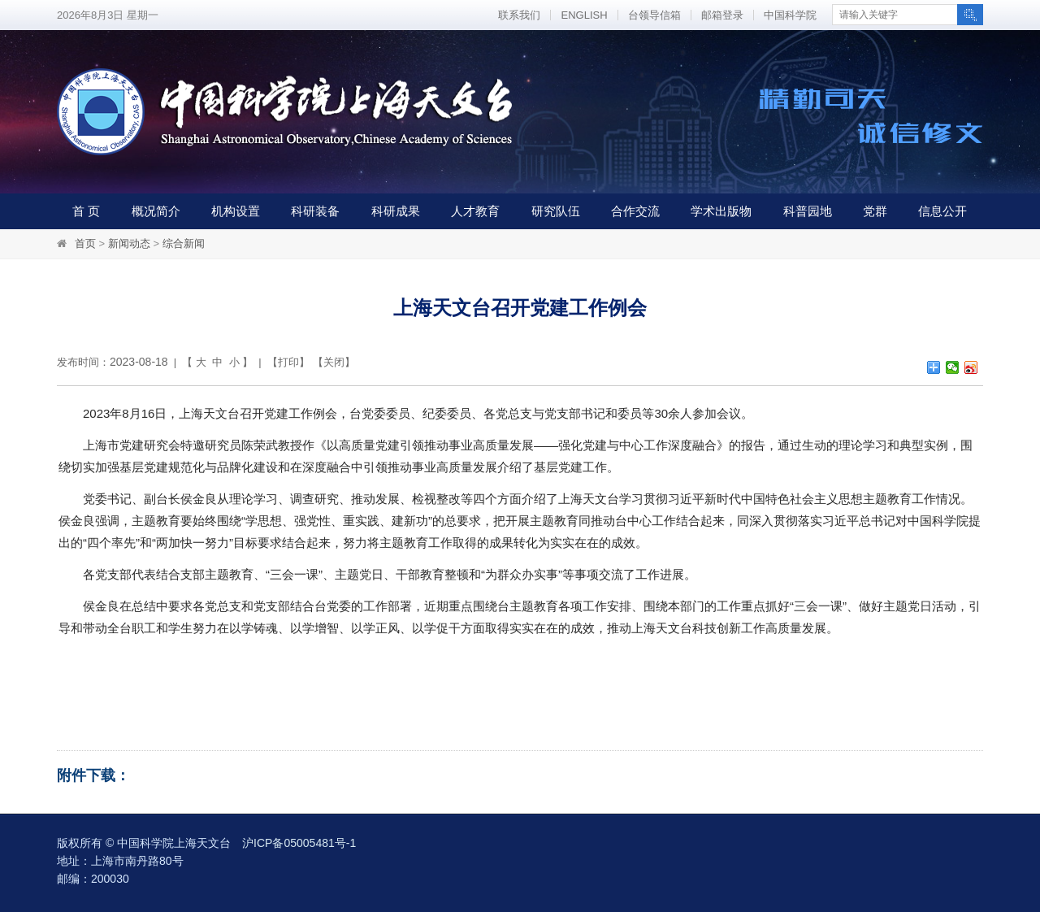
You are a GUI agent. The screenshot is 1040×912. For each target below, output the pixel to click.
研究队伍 (555, 211)
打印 (288, 362)
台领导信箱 (654, 15)
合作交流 (635, 211)
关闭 (333, 362)
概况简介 (156, 211)
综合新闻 (183, 243)
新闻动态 (129, 243)
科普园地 (807, 211)
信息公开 (942, 211)
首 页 (86, 211)
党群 (875, 211)
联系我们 (519, 15)
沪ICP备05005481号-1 (299, 842)
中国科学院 (790, 15)
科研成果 (395, 211)
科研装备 (315, 211)
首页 (85, 243)
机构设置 (235, 211)
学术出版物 (721, 211)
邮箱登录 (722, 15)
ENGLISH (584, 15)
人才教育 (475, 211)
